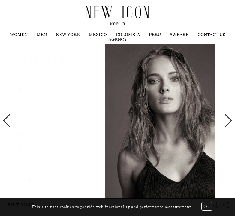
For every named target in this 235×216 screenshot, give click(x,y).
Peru (155, 34)
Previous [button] (7, 120)
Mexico (98, 34)
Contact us (211, 34)
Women (19, 34)
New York (68, 34)
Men (42, 34)
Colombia (128, 34)
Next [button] (228, 120)
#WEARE (179, 34)
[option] (117, 121)
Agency (117, 39)
